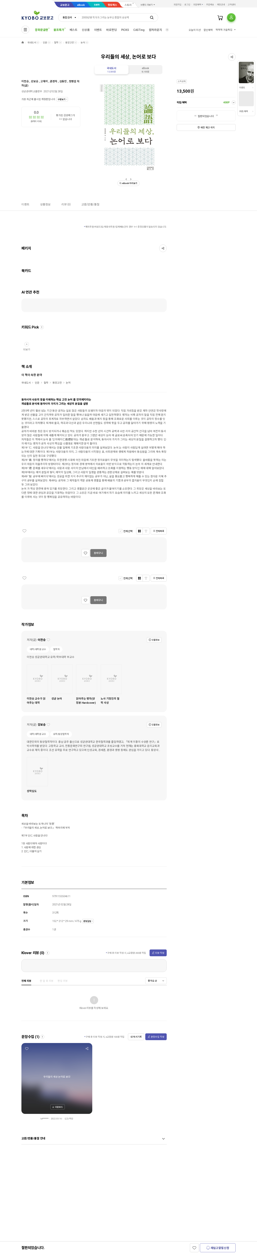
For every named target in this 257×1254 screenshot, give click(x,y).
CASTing (139, 30)
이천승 (25, 81)
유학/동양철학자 (61, 734)
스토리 (128, 5)
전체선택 (127, 531)
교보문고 (64, 5)
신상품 (86, 30)
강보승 (34, 81)
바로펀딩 (111, 30)
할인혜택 (208, 30)
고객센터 (232, 4)
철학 (56, 42)
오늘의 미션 (195, 30)
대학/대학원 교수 (38, 649)
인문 (45, 42)
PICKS (125, 30)
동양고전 (69, 42)
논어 (83, 42)
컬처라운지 (155, 30)
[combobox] (68, 17)
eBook (81, 5)
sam (97, 4)
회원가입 (178, 4)
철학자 (56, 649)
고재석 (44, 81)
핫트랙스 (112, 5)
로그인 (187, 4)
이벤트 (98, 30)
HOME (22, 42)
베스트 (74, 30)
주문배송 (210, 4)
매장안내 (221, 4)
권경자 (53, 81)
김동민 (63, 81)
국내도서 (31, 42)
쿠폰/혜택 (243, 111)
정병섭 (72, 81)
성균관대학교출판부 (31, 91)
